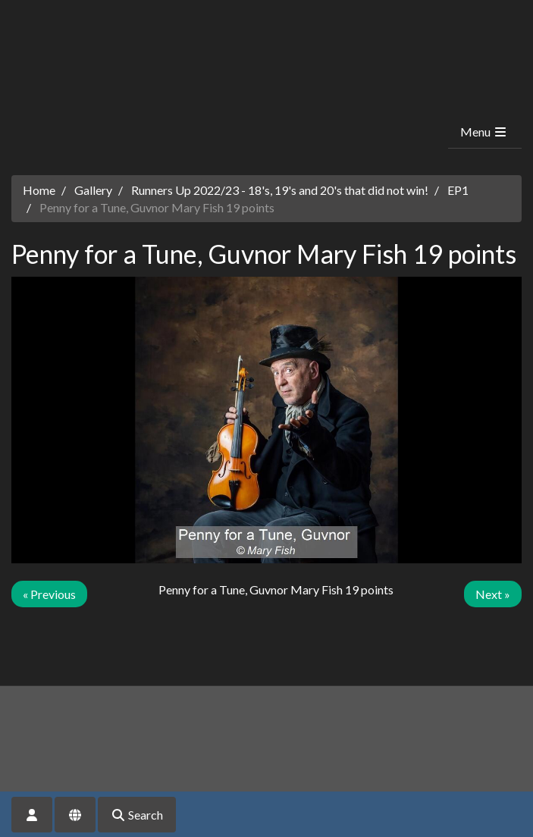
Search (137, 814)
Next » (492, 594)
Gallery (93, 190)
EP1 (458, 190)
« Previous (49, 594)
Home (39, 190)
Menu (484, 131)
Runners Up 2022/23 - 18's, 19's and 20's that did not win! (279, 190)
